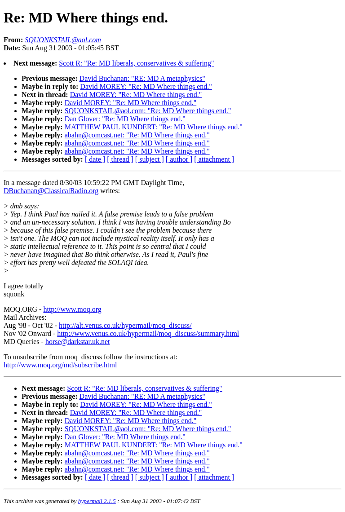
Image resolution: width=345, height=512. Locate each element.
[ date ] (95, 159)
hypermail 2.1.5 (97, 501)
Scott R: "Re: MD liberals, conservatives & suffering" (136, 63)
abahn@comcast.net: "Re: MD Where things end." (137, 135)
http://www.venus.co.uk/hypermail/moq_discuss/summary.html (148, 333)
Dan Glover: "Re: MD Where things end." (125, 119)
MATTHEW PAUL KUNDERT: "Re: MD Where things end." (154, 127)
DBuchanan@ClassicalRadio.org (51, 190)
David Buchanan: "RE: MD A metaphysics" (142, 78)
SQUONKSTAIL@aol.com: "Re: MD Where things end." (148, 111)
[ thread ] (120, 159)
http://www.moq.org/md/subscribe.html (60, 365)
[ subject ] (149, 159)
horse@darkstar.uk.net (77, 341)
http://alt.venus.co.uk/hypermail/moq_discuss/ (125, 325)
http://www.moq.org (72, 309)
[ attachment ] (214, 159)
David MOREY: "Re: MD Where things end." (146, 86)
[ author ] (179, 159)
